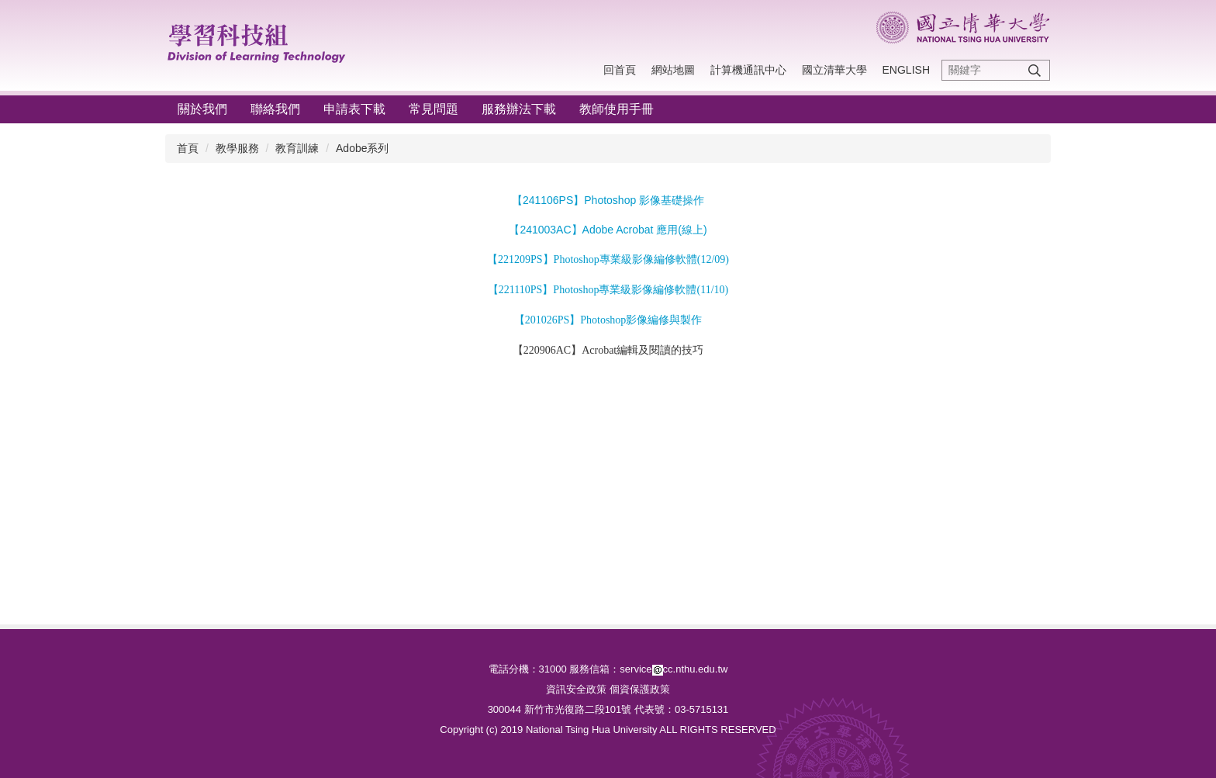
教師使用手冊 (616, 109)
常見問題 (433, 109)
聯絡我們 (275, 109)
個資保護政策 (640, 689)
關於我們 (202, 109)
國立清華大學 (834, 70)
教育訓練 (297, 148)
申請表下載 (354, 109)
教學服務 (237, 148)
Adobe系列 (362, 148)
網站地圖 (673, 70)
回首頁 (619, 70)
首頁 (188, 148)
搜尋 (1034, 70)
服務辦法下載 (519, 109)
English (906, 70)
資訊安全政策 (576, 689)
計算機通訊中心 (748, 70)
